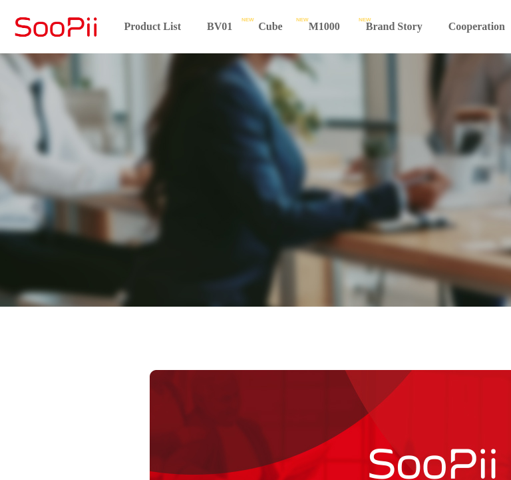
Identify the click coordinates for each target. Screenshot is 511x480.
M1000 (324, 26)
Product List (152, 26)
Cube (270, 26)
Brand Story (394, 26)
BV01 (219, 26)
